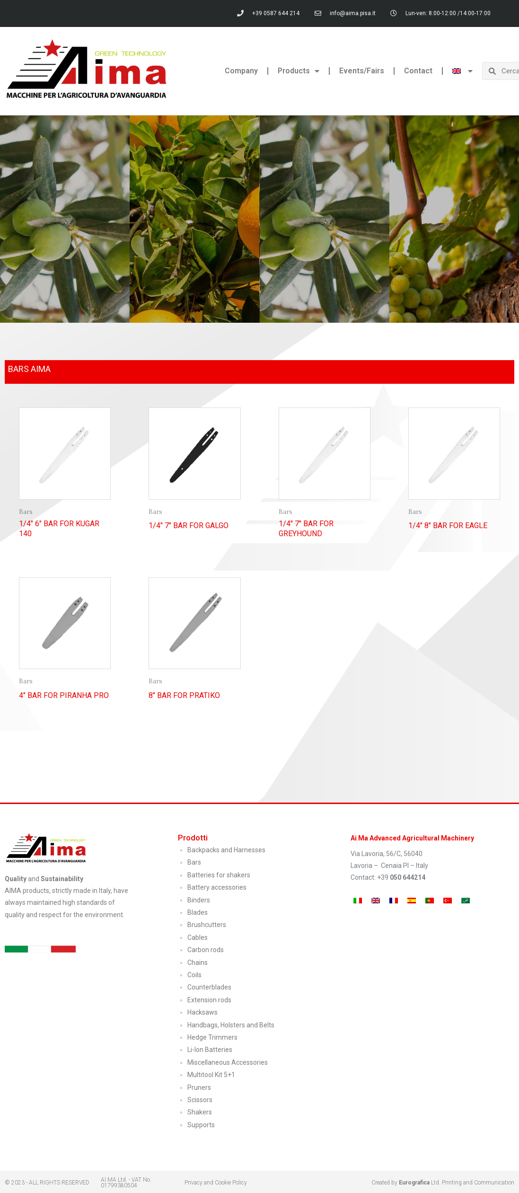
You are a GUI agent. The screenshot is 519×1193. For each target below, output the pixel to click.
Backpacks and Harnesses (226, 850)
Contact (418, 70)
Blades (197, 912)
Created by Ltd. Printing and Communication (442, 1182)
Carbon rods (205, 950)
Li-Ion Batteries (209, 1049)
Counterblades (209, 987)
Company (241, 70)
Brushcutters (206, 924)
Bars (194, 862)
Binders (198, 900)
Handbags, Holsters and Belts (230, 1025)
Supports (201, 1125)
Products (298, 71)
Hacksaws (202, 1012)
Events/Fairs (361, 70)
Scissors (199, 1100)
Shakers (199, 1112)
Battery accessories (216, 887)
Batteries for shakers (218, 875)
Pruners (199, 1087)
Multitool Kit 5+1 (211, 1074)
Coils (194, 975)
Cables (197, 937)
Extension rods (209, 1000)
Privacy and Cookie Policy (216, 1182)
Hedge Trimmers (212, 1037)
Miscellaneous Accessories (227, 1062)
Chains (197, 962)
